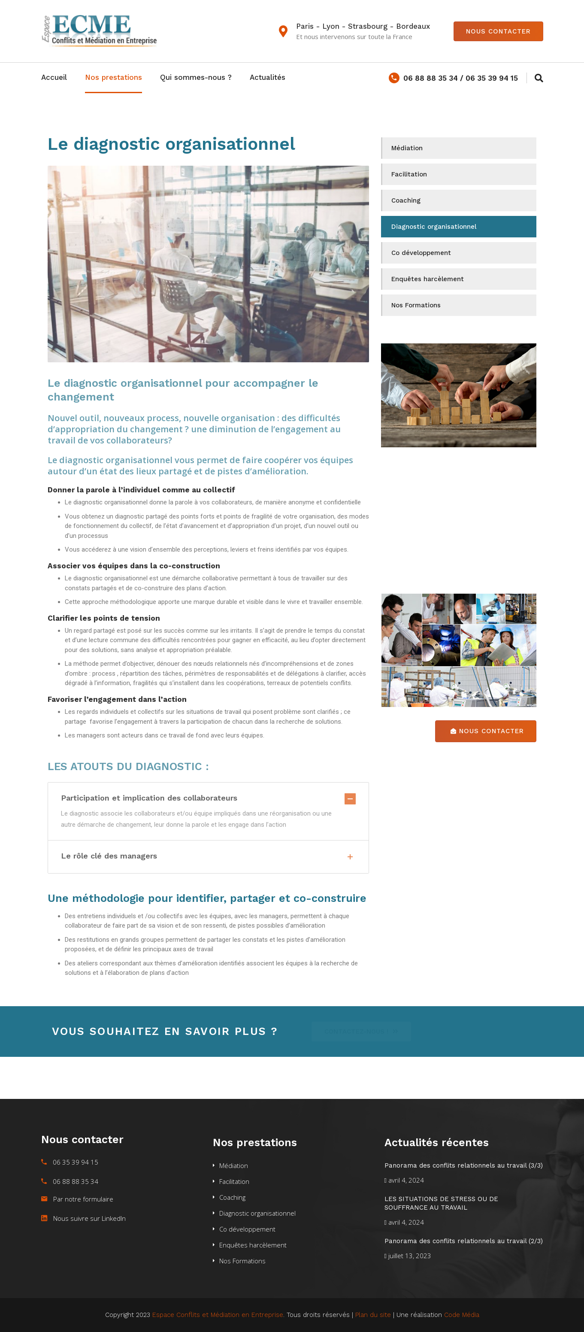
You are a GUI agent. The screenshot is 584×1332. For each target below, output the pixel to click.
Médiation (407, 148)
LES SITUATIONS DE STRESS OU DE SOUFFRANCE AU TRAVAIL (441, 1203)
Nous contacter (498, 31)
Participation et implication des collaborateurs (208, 798)
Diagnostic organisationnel (433, 227)
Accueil (54, 77)
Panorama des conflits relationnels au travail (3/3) (463, 1165)
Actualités (267, 77)
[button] (364, 1031)
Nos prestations (113, 77)
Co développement (421, 253)
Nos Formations (416, 305)
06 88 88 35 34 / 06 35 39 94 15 (453, 78)
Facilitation (409, 174)
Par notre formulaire (83, 1199)
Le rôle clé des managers (208, 856)
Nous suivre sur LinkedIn (89, 1218)
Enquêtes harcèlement (427, 279)
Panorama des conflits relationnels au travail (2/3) (463, 1241)
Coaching (406, 200)
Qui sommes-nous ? (196, 77)
